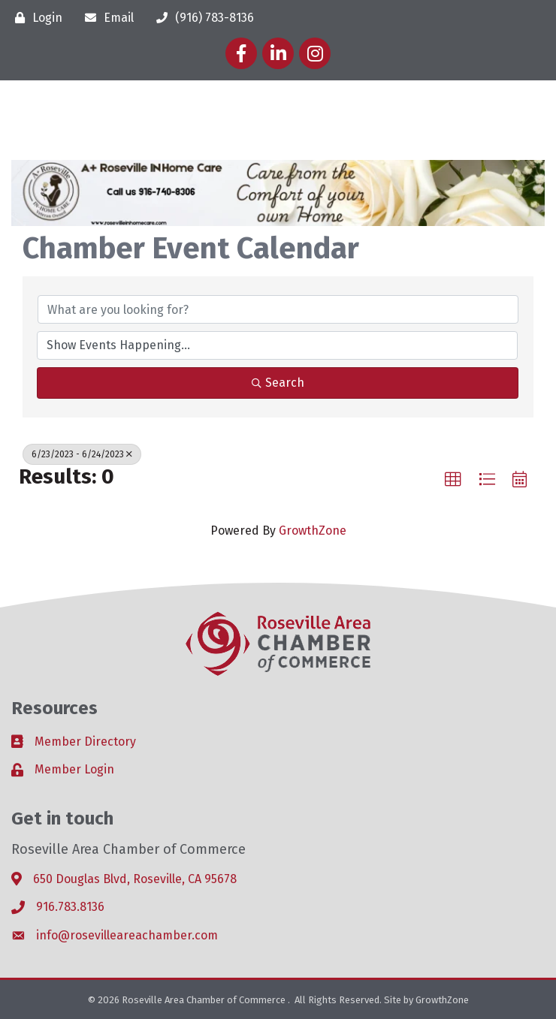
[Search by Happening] (277, 345)
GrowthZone (312, 530)
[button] (453, 480)
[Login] (35, 17)
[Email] (105, 17)
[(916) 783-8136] (201, 17)
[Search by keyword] (278, 309)
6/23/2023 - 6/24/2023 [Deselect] (82, 454)
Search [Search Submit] (278, 382)
